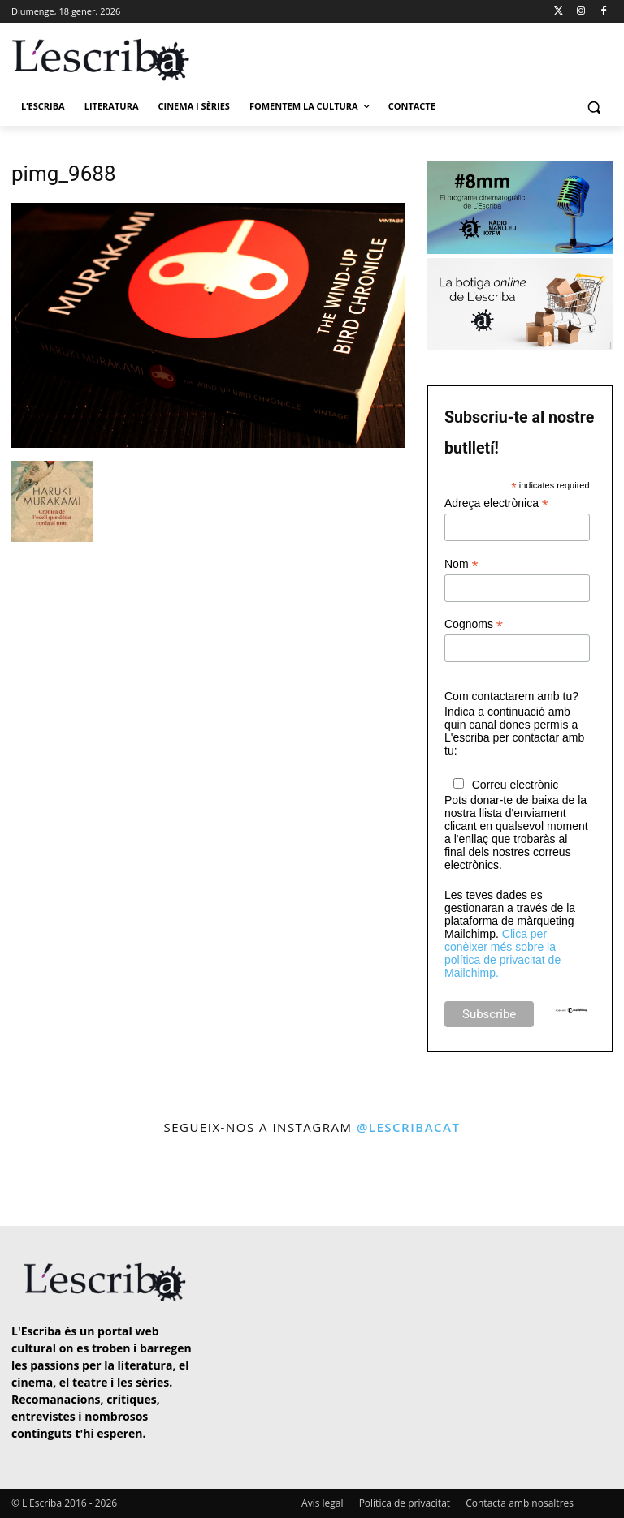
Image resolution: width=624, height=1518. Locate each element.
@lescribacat (409, 1127)
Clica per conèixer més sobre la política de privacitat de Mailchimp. (502, 953)
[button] (593, 107)
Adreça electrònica (496, 503)
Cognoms (473, 624)
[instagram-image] (35, 1182)
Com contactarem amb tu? (511, 696)
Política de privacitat (404, 1503)
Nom (461, 564)
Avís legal (322, 1503)
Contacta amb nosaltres (520, 1503)
